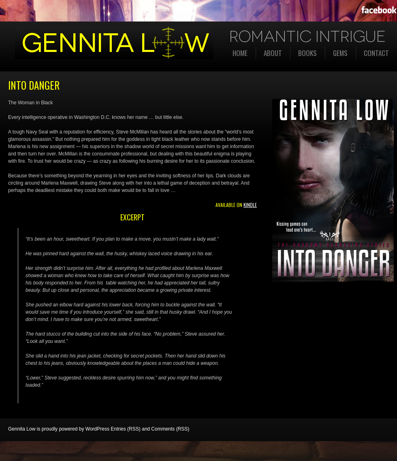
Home (240, 53)
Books (307, 53)
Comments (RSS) (170, 429)
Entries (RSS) (125, 429)
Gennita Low (21, 429)
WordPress (97, 429)
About (273, 53)
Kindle (250, 204)
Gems (340, 53)
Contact (376, 53)
